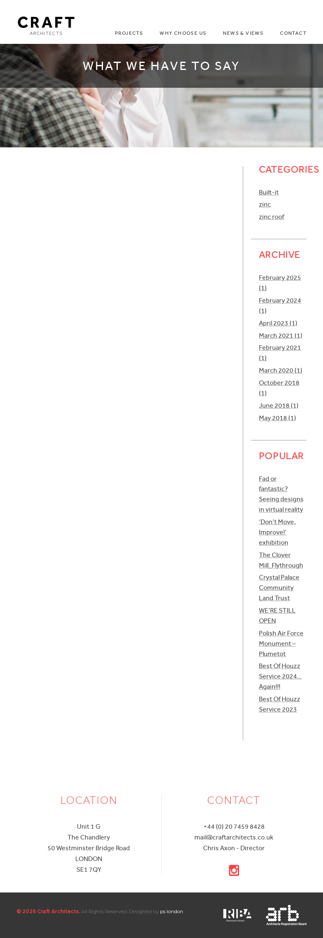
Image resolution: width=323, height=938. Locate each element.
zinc (265, 204)
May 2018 (277, 418)
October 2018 (279, 388)
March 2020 (280, 370)
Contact (293, 33)
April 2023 (278, 323)
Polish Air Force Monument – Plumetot (281, 643)
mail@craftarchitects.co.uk (233, 837)
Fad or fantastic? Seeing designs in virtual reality (281, 494)
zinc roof (271, 217)
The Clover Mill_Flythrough (281, 560)
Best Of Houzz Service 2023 (279, 704)
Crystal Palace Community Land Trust (279, 587)
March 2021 (280, 335)
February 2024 (280, 305)
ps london (171, 911)
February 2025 (280, 283)
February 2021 (280, 353)
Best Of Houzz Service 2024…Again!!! (280, 676)
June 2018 (279, 405)
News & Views (243, 33)
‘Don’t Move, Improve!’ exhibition (277, 532)
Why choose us (183, 33)
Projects (129, 33)
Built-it (269, 192)
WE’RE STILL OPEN (277, 615)
